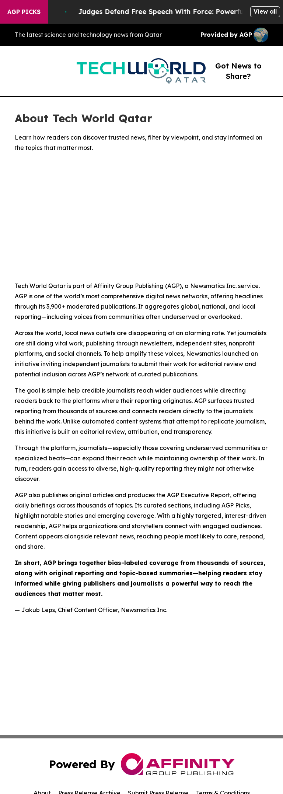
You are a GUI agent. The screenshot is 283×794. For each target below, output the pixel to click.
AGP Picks (24, 11)
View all (265, 11)
